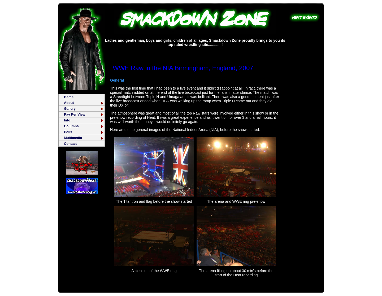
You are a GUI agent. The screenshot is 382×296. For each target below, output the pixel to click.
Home (68, 97)
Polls (84, 132)
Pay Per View (84, 114)
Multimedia (84, 138)
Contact (70, 144)
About (84, 103)
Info (84, 120)
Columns (84, 126)
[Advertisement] (195, 52)
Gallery (84, 109)
